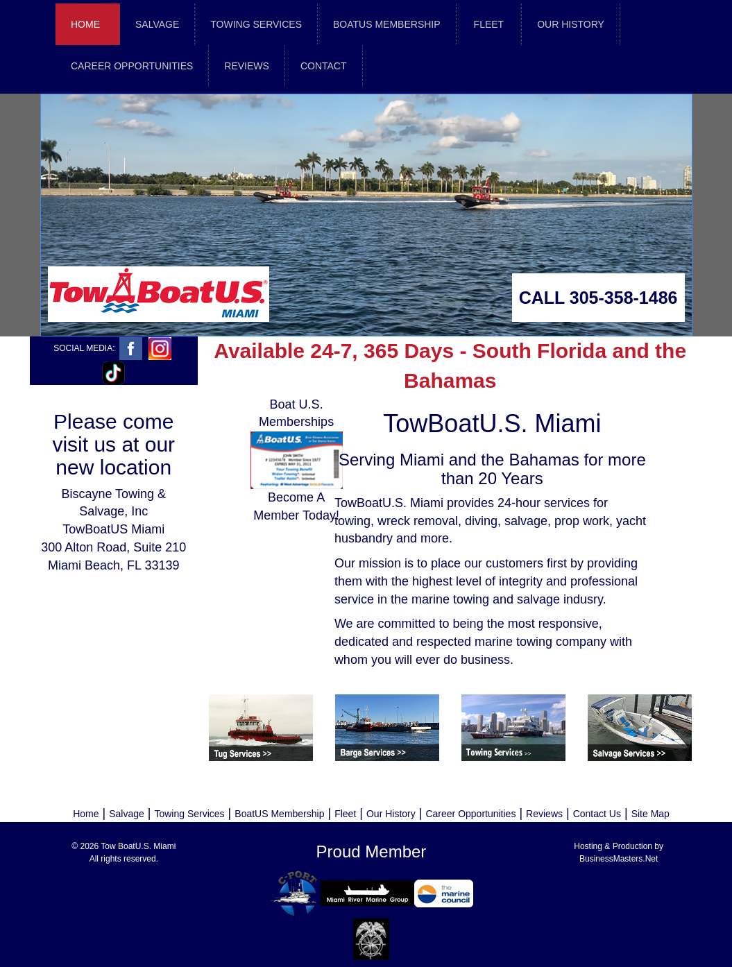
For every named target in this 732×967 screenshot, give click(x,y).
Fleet (345, 813)
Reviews (544, 813)
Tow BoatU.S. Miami (138, 846)
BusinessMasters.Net (618, 859)
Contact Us (597, 813)
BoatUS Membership (279, 813)
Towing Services (189, 813)
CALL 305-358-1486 (598, 297)
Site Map (650, 813)
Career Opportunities (470, 813)
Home (85, 24)
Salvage (126, 813)
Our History (391, 813)
